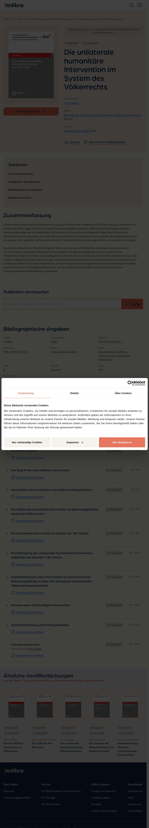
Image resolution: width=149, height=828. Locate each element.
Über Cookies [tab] (123, 393)
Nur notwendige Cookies (27, 442)
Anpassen (74, 442)
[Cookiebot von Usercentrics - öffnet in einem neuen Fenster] (130, 383)
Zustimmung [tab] (26, 393)
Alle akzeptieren (122, 442)
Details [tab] (74, 393)
